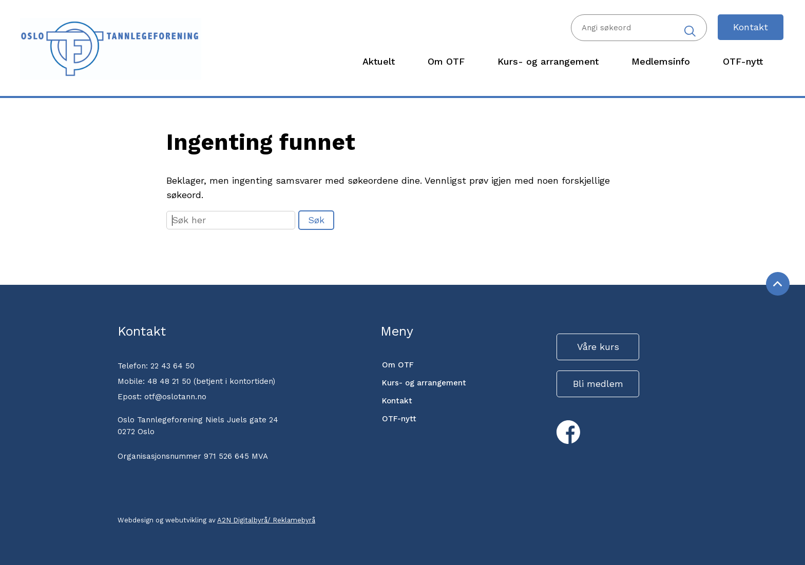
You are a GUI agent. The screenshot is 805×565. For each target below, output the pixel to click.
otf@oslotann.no (175, 396)
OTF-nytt (399, 418)
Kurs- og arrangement (424, 382)
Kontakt (750, 27)
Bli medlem (598, 383)
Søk (316, 220)
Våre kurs (598, 346)
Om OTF (398, 364)
